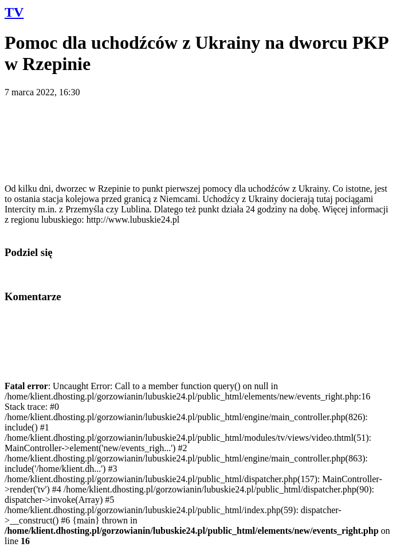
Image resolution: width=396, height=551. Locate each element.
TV (14, 12)
